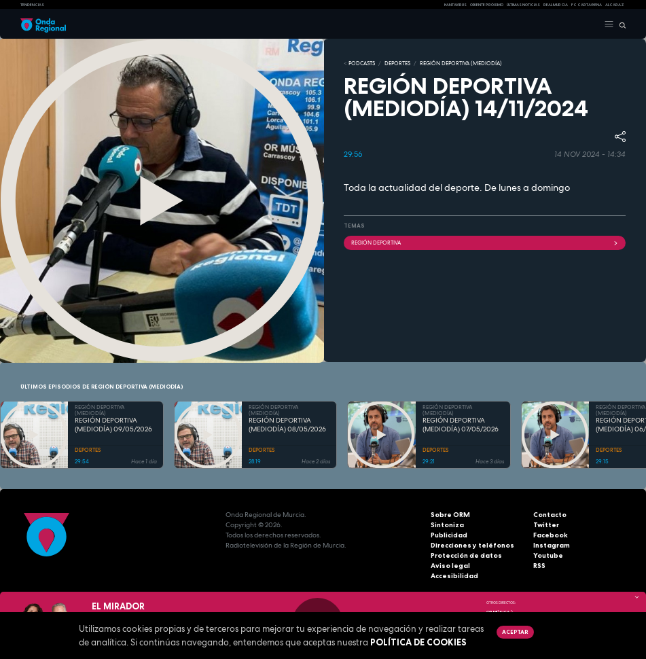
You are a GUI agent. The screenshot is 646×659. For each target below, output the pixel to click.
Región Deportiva (485, 242)
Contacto (550, 514)
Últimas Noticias (523, 4)
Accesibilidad (454, 575)
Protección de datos (466, 555)
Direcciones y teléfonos (472, 545)
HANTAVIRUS (455, 4)
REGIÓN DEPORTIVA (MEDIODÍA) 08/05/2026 (287, 424)
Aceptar (515, 631)
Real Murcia (555, 4)
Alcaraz (614, 4)
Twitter (546, 524)
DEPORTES (397, 63)
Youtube (548, 555)
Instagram (551, 545)
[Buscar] (620, 24)
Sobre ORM (450, 514)
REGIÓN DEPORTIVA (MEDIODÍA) (461, 63)
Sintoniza (447, 524)
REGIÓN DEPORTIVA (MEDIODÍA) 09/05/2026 (113, 424)
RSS (539, 565)
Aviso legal (450, 565)
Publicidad (449, 535)
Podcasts (361, 63)
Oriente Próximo (486, 4)
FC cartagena (586, 4)
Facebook (550, 535)
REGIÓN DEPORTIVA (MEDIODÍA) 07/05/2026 (461, 424)
